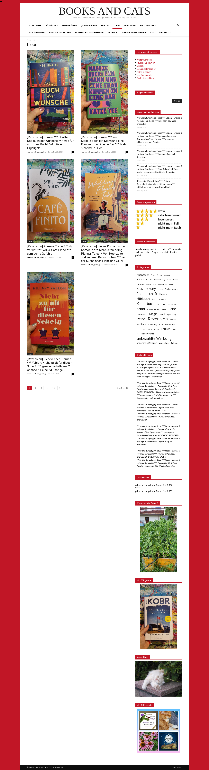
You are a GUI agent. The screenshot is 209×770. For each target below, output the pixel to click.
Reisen (112, 32)
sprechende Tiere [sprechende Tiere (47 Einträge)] (167, 324)
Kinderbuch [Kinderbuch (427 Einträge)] (146, 303)
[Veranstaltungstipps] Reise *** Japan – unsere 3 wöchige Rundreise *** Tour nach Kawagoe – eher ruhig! (159, 121)
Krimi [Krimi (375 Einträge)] (141, 308)
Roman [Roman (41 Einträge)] (173, 320)
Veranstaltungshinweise (89, 32)
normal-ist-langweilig (36, 152)
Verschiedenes (148, 25)
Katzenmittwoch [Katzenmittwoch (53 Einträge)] (159, 299)
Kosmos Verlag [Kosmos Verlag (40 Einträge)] (169, 304)
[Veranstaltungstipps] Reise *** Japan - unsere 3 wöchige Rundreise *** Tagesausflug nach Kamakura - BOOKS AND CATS (158, 407)
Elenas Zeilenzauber (146, 68)
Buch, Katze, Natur (146, 78)
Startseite (35, 25)
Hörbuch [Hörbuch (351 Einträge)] (143, 298)
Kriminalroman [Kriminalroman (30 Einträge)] (153, 309)
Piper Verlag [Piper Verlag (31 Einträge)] (171, 314)
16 (54, 388)
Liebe (117, 25)
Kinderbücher (69, 25)
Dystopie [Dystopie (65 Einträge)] (162, 284)
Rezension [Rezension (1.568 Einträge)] (158, 318)
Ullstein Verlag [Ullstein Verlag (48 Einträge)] (148, 333)
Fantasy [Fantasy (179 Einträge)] (150, 288)
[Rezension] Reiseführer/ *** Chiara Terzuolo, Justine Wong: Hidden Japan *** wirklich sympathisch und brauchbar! (156, 184)
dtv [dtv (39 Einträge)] (154, 284)
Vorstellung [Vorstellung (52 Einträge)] (164, 343)
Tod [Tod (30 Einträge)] (138, 334)
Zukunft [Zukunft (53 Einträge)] (174, 343)
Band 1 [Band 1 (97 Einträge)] (140, 279)
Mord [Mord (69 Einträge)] (162, 314)
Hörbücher (51, 25)
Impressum (177, 767)
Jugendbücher (89, 25)
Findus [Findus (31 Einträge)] (160, 289)
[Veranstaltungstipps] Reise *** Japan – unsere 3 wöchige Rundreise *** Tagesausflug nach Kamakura (159, 154)
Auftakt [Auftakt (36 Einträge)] (167, 275)
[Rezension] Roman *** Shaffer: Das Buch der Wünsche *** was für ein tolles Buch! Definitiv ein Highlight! (50, 142)
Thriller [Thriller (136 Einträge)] (165, 328)
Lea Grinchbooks (145, 75)
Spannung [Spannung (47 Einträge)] (152, 324)
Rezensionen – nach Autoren (137, 32)
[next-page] (59, 388)
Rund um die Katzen (60, 32)
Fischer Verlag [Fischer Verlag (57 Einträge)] (171, 289)
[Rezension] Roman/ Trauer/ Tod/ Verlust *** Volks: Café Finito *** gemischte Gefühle (49, 250)
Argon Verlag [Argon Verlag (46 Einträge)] (156, 275)
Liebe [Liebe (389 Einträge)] (172, 308)
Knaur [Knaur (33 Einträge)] (159, 304)
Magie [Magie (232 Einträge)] (153, 313)
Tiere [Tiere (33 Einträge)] (174, 329)
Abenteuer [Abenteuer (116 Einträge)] (143, 274)
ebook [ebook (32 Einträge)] (171, 284)
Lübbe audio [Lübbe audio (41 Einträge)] (142, 314)
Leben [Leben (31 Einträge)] (163, 309)
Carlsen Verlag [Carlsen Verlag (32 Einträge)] (159, 280)
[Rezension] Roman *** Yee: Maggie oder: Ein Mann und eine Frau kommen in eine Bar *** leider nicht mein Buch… (104, 142)
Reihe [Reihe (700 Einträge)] (141, 319)
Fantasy (105, 25)
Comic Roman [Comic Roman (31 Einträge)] (172, 280)
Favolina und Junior (146, 62)
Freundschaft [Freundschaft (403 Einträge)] (147, 293)
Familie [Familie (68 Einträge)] (140, 289)
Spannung (130, 25)
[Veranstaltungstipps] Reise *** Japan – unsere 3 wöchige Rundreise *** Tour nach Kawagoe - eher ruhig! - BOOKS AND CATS (158, 453)
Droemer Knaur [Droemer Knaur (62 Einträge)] (144, 284)
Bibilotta (141, 65)
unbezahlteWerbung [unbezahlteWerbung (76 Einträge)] (147, 342)
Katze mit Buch (144, 72)
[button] (178, 25)
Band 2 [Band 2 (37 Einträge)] (149, 280)
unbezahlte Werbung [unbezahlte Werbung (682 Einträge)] (154, 338)
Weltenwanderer (144, 59)
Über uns (164, 32)
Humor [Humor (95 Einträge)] (163, 294)
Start (29, 40)
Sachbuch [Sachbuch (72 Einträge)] (141, 324)
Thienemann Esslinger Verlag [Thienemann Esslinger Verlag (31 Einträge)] (148, 329)
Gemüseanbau (37, 32)
